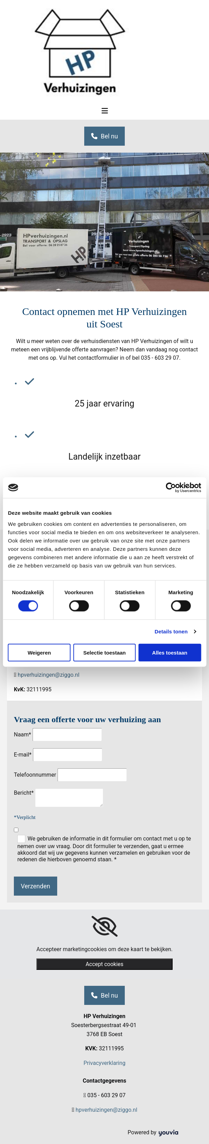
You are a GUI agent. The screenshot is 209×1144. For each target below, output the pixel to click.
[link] (104, 926)
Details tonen (171, 631)
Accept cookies (104, 964)
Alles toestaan (170, 652)
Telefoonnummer (35, 774)
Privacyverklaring (104, 1063)
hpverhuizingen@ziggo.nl (48, 675)
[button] (104, 136)
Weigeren (39, 652)
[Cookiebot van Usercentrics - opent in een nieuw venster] (170, 488)
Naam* (22, 734)
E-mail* (23, 754)
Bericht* (24, 792)
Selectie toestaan (104, 652)
